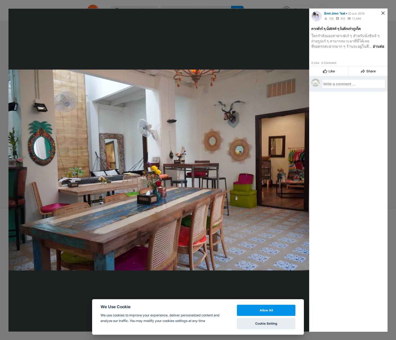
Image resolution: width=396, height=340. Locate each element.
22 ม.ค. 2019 (356, 13)
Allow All (266, 310)
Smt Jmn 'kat (334, 13)
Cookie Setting (266, 323)
